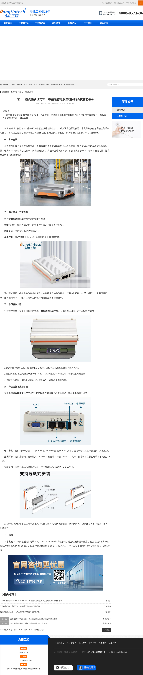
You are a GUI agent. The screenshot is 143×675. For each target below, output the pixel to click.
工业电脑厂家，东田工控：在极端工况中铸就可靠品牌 (20, 606)
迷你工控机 (13, 630)
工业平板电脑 (69, 84)
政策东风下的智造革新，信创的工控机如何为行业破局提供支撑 (33, 619)
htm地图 (119, 652)
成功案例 (56, 23)
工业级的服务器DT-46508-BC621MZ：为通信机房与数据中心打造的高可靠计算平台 (31, 601)
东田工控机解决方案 (36, 630)
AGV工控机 (23, 630)
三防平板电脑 (44, 84)
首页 (12, 92)
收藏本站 (108, 3)
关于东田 (88, 23)
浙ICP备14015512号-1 (96, 652)
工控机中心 (24, 23)
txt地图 (124, 652)
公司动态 (121, 110)
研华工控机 (33, 84)
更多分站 (133, 3)
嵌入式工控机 (22, 84)
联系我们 (120, 3)
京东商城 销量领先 (40, 13)
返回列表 (106, 630)
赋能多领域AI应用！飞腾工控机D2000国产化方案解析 (20, 612)
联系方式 (104, 23)
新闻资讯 (72, 23)
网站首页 (8, 23)
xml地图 (112, 652)
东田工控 (13, 3)
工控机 (12, 84)
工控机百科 (29, 92)
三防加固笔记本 (56, 84)
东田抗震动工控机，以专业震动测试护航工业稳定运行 (30, 623)
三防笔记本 (40, 23)
